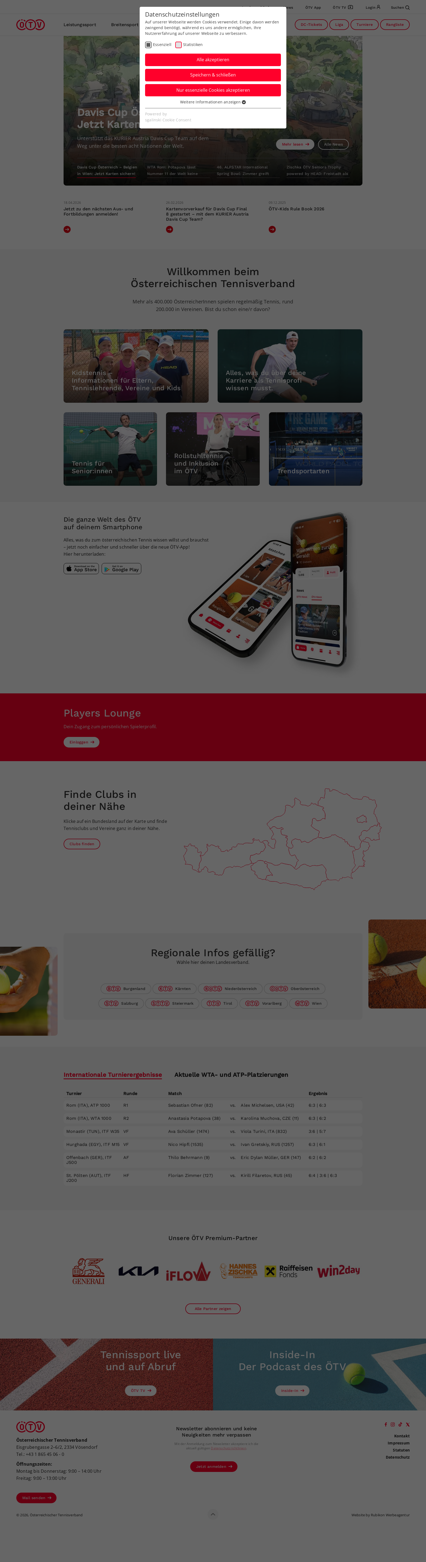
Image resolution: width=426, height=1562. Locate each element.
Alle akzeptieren (213, 60)
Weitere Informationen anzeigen (213, 101)
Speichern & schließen (213, 75)
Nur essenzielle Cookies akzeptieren (213, 90)
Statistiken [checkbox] (193, 44)
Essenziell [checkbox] (162, 44)
